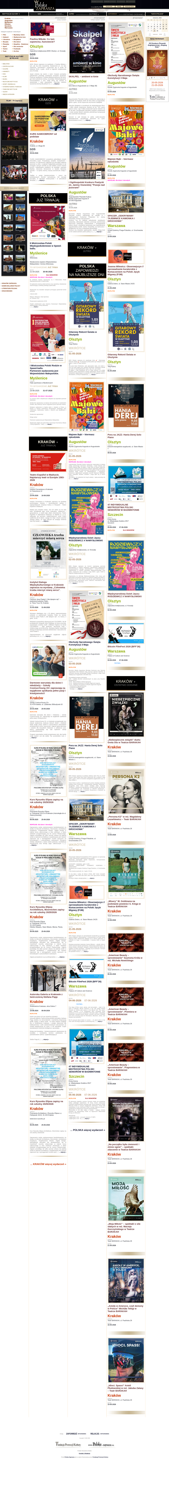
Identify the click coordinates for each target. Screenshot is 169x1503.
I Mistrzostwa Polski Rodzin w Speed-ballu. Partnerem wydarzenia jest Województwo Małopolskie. (46, 369)
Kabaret (6, 37)
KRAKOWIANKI (7, 291)
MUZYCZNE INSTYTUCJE (10, 81)
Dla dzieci (17, 42)
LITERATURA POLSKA (9, 288)
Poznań (20, 251)
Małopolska (20, 200)
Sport (5, 46)
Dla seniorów (18, 46)
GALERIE (5, 69)
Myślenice (8, 22)
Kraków (8, 18)
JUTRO (71, 14)
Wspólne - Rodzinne (21, 44)
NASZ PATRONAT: (157, 39)
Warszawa (8, 28)
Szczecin (8, 26)
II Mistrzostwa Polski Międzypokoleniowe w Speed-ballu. (45, 246)
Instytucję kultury (129, 6)
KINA (4, 74)
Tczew (20, 261)
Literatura (6, 39)
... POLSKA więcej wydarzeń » (87, 1130)
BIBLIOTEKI (6, 64)
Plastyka (6, 44)
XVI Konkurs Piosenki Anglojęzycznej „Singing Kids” (157, 45)
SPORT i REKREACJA (9, 84)
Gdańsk (8, 220)
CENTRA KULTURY (8, 66)
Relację (119, 6)
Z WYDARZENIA (99, 1434)
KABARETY (6, 71)
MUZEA (5, 79)
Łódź (20, 241)
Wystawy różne (19, 35)
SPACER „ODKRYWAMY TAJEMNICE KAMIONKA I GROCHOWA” (82, 826)
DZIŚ (39, 14)
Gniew (20, 220)
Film (4, 35)
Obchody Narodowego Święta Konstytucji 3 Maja (84, 643)
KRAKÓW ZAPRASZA (9, 283)
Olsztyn (8, 24)
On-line (16, 51)
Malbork (8, 251)
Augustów (8, 20)
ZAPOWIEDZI (112, 14)
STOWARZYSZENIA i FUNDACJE (12, 86)
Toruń (8, 271)
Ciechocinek (8, 210)
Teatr (5, 51)
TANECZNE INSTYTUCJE (10, 89)
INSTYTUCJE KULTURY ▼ (11, 14)
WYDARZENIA (76, 1434)
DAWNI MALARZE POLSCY (11, 286)
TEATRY (5, 92)
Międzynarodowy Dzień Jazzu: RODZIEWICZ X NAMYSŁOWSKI (86, 539)
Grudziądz (8, 230)
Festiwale (17, 49)
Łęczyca (8, 241)
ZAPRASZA (97, 1)
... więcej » (56, 84)
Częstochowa (20, 210)
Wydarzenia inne (20, 37)
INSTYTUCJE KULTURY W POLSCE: (14, 57)
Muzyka (5, 42)
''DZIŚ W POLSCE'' (157, 14)
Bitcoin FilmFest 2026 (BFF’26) (85, 981)
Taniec (5, 49)
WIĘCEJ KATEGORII (8, 94)
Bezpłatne (17, 39)
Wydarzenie (109, 6)
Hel (20, 230)
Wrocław (20, 271)
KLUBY (5, 76)
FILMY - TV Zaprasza (14, 101)
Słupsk (8, 261)
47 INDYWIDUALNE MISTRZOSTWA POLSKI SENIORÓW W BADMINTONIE (84, 1069)
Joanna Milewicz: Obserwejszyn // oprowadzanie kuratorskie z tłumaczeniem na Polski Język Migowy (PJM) (87, 906)
